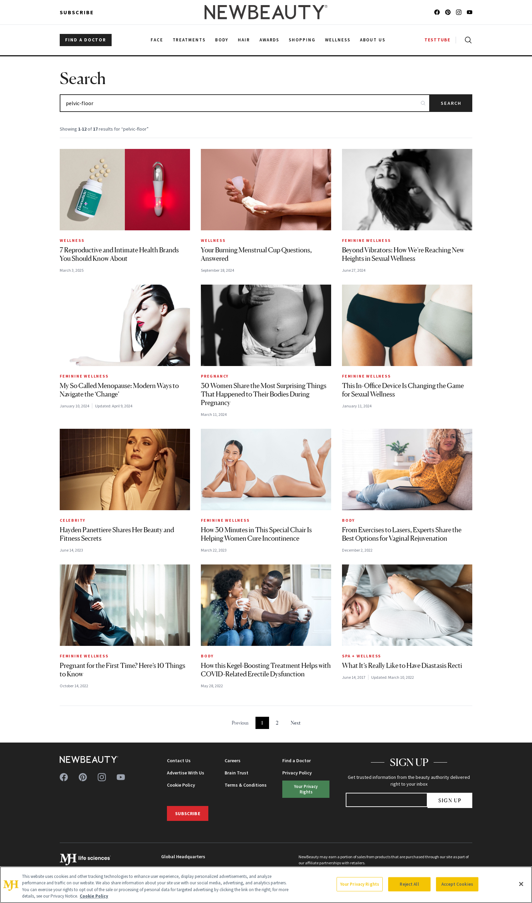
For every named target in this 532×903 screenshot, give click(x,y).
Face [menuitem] (157, 40)
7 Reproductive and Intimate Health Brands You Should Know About (119, 254)
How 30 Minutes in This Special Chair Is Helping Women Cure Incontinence (256, 534)
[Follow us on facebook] (437, 12)
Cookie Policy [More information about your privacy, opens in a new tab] (94, 896)
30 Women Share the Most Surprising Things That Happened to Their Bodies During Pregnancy (263, 394)
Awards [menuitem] (270, 40)
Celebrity (73, 520)
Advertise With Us (185, 773)
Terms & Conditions (246, 785)
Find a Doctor (296, 760)
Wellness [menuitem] (337, 40)
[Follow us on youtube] (469, 12)
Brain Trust (236, 773)
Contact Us (179, 760)
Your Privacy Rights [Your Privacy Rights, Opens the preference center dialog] (359, 884)
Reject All (409, 884)
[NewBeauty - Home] (266, 12)
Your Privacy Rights (306, 789)
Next (296, 723)
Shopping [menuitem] (302, 40)
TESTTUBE (437, 40)
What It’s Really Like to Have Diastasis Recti (402, 665)
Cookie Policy (181, 785)
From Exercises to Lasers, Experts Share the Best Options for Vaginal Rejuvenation (401, 534)
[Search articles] (245, 103)
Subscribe (77, 12)
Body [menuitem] (221, 40)
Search (451, 103)
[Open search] (466, 40)
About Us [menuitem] (373, 40)
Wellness (72, 240)
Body (348, 520)
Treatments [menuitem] (189, 40)
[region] (266, 884)
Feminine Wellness (366, 240)
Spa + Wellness (361, 655)
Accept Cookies (457, 884)
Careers (233, 760)
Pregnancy (215, 376)
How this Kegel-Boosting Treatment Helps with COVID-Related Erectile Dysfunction (266, 669)
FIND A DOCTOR (85, 40)
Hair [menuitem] (244, 40)
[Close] (521, 884)
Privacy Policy (297, 773)
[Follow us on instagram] (458, 12)
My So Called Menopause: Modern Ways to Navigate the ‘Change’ (119, 390)
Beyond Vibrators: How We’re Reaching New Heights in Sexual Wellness (403, 254)
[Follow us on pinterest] (448, 12)
